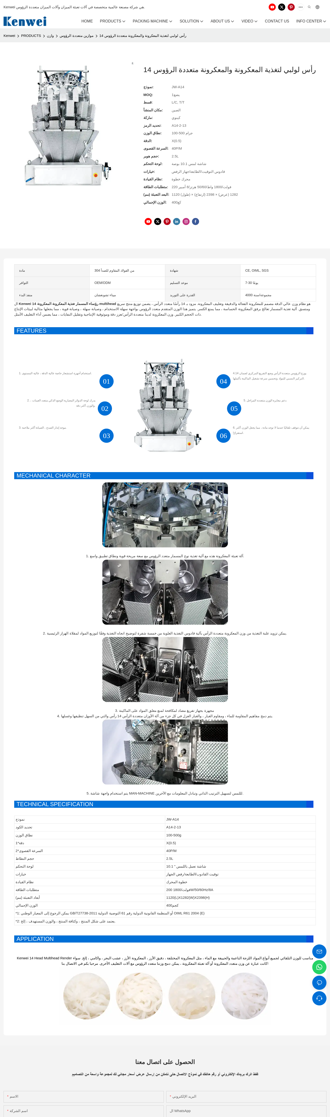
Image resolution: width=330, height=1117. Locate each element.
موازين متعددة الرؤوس (76, 36)
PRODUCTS (31, 36)
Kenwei (9, 36)
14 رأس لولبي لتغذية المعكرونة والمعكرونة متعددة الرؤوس (142, 36)
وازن (50, 36)
